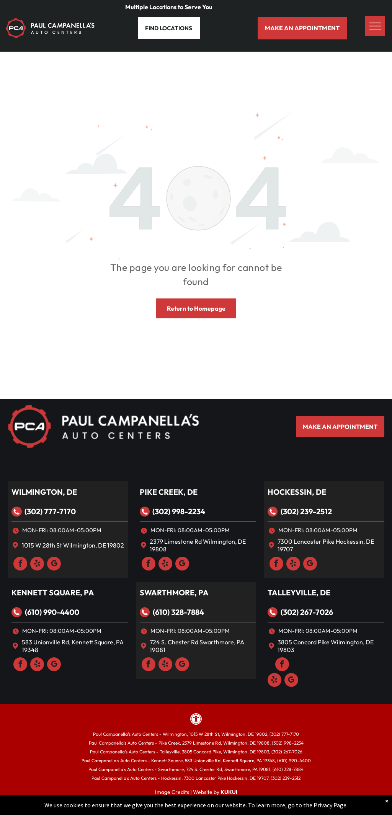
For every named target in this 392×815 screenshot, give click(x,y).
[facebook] (20, 564)
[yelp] (37, 564)
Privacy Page (330, 805)
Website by (206, 792)
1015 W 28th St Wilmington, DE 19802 (73, 545)
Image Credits (172, 792)
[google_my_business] (54, 564)
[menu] (375, 26)
